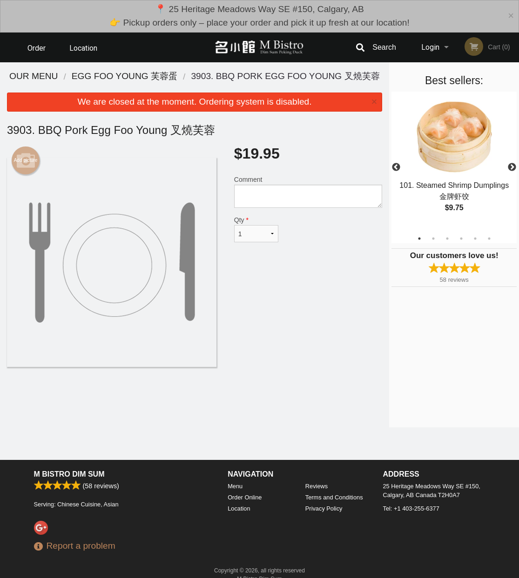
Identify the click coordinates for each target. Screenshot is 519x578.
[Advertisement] (194, 397)
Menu (235, 486)
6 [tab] (489, 238)
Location (83, 47)
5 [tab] (475, 238)
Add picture (26, 160)
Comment (308, 192)
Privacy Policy (324, 508)
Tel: (411, 508)
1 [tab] (419, 238)
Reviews (316, 486)
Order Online (37, 52)
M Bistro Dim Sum (69, 474)
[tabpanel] (454, 162)
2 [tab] (433, 238)
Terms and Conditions (334, 497)
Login (430, 47)
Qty (256, 229)
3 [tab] (447, 238)
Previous (396, 167)
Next (512, 167)
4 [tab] (461, 238)
